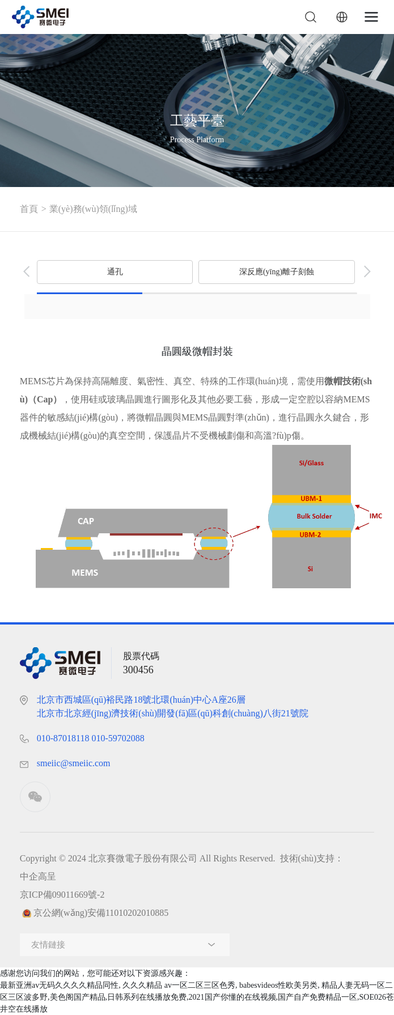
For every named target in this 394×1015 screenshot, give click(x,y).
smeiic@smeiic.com (74, 763)
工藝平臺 (197, 120)
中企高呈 (38, 876)
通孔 (115, 271)
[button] (26, 271)
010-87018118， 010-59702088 (91, 738)
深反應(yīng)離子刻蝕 (276, 271)
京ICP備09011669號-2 (62, 894)
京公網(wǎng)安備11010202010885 (101, 913)
